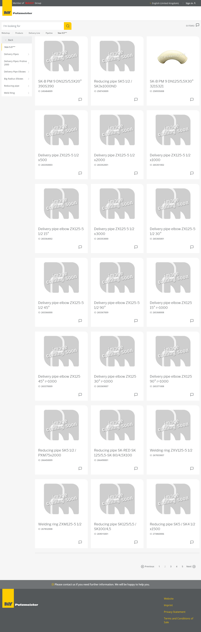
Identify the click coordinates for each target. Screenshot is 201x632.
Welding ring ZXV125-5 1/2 (171, 450)
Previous (147, 566)
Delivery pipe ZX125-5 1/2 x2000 (114, 157)
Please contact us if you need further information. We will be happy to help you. (101, 584)
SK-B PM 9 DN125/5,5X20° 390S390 (60, 83)
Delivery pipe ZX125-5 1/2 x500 (58, 157)
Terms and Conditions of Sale (178, 620)
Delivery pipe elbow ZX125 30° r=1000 (115, 378)
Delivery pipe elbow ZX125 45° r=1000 (59, 378)
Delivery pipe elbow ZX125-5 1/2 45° (61, 305)
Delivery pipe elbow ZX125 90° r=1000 (171, 378)
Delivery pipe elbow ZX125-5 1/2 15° (61, 231)
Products (19, 33)
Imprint (168, 605)
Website (169, 598)
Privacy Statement (174, 612)
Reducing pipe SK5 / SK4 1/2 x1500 (172, 526)
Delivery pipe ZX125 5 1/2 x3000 (114, 231)
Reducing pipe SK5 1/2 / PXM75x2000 (57, 452)
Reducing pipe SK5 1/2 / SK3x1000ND (113, 83)
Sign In (191, 3)
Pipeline (49, 33)
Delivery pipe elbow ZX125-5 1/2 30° (172, 231)
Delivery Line (34, 33)
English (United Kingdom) (165, 3)
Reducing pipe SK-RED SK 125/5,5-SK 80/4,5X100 (115, 452)
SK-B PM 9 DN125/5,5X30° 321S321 (171, 83)
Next (191, 566)
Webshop (6, 33)
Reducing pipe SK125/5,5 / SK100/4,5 (115, 526)
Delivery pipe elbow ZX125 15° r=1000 (171, 305)
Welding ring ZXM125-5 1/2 (59, 524)
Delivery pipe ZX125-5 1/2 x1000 (170, 157)
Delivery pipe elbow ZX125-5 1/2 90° (117, 305)
